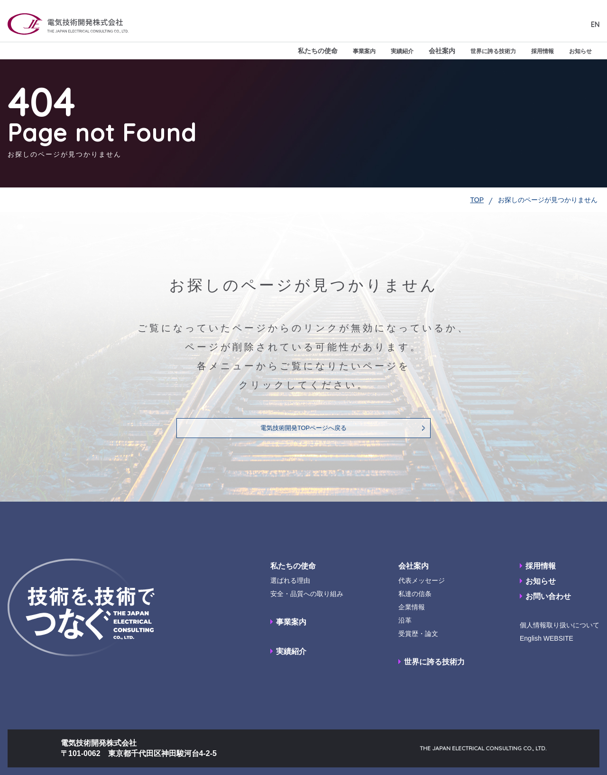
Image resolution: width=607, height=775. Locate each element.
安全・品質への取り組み (306, 594)
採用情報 (537, 51)
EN (595, 24)
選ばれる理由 (290, 580)
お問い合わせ (548, 596)
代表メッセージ (421, 580)
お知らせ (578, 51)
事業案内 (343, 51)
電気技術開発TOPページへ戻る (304, 428)
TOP (477, 200)
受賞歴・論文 (418, 633)
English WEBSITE (546, 638)
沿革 (405, 620)
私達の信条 (415, 594)
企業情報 (411, 607)
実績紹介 (385, 51)
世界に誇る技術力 (481, 51)
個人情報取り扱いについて (559, 625)
